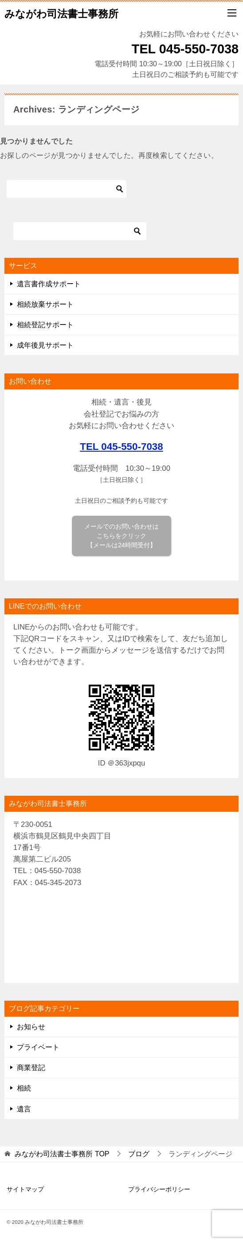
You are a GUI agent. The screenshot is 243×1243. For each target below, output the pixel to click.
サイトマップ (25, 1189)
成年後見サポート (45, 345)
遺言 (24, 1109)
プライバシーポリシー (159, 1189)
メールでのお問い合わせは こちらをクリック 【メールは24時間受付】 (121, 536)
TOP (62, 1154)
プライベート (38, 1047)
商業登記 (31, 1067)
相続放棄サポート (45, 304)
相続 (24, 1088)
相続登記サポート (45, 325)
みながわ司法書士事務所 (61, 12)
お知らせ (31, 1026)
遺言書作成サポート (49, 284)
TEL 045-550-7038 (121, 446)
